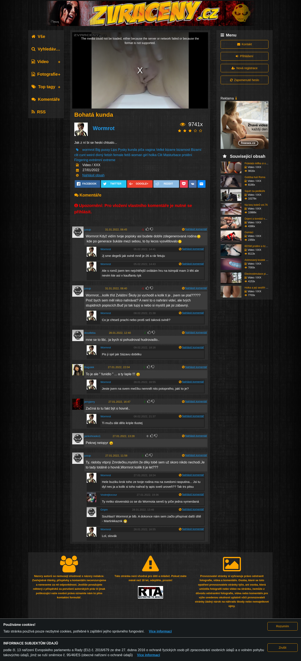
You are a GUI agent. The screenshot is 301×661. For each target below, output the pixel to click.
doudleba (90, 332)
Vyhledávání (46, 49)
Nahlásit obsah (93, 175)
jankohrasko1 (92, 436)
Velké (160, 149)
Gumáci (249, 232)
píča (141, 149)
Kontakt (244, 44)
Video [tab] (39, 61)
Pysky (122, 149)
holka (153, 155)
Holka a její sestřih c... (257, 287)
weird (90, 155)
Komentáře (45, 99)
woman (136, 155)
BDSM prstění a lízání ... (258, 246)
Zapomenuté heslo (244, 80)
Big (97, 149)
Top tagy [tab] (43, 86)
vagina (150, 149)
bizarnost (183, 149)
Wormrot (104, 128)
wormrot (88, 149)
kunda (132, 149)
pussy (106, 149)
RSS (38, 112)
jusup (87, 229)
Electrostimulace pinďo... (258, 273)
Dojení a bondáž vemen (258, 218)
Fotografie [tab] (44, 74)
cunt (82, 155)
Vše (38, 36)
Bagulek (89, 367)
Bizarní (196, 149)
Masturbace (172, 155)
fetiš (127, 155)
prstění (187, 155)
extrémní (95, 160)
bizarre (170, 149)
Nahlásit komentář (196, 229)
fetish (108, 155)
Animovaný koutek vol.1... (259, 260)
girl (145, 155)
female (118, 155)
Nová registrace (245, 68)
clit (76, 155)
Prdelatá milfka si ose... (258, 163)
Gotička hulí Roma (255, 177)
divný (99, 155)
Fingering (81, 160)
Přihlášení (244, 56)
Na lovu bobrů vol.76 (256, 204)
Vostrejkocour (108, 494)
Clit (159, 155)
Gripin (104, 509)
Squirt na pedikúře (255, 191)
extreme (109, 160)
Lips (114, 149)
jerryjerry (89, 401)
